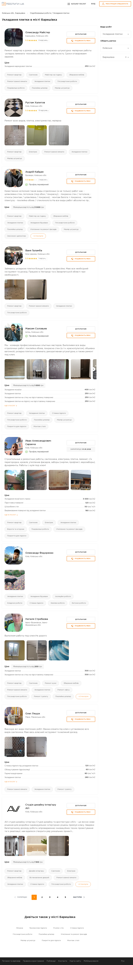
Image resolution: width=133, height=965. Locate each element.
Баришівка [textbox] (115, 57)
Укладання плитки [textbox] (112, 34)
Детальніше (81, 34)
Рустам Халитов (35, 103)
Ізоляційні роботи (63, 596)
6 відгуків (43, 40)
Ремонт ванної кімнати (17, 81)
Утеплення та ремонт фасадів (43, 229)
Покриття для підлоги (16, 426)
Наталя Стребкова (36, 619)
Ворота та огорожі (15, 529)
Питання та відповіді (11, 961)
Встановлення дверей (39, 877)
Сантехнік (33, 75)
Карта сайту (75, 961)
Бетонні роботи (79, 603)
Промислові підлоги (38, 928)
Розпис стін (58, 928)
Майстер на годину (53, 75)
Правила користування (33, 961)
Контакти (62, 961)
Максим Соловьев (36, 329)
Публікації (51, 961)
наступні (77, 897)
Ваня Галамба (33, 251)
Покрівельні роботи (16, 88)
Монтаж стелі (40, 426)
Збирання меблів (76, 75)
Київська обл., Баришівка (13, 13)
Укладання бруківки (39, 223)
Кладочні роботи (14, 603)
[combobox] (115, 34)
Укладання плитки (42, 81)
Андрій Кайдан (34, 172)
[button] (93, 369)
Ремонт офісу (64, 690)
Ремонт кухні (50, 683)
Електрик (33, 152)
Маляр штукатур (62, 88)
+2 (38, 236)
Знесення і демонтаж (16, 236)
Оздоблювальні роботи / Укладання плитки (49, 13)
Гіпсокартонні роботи (67, 81)
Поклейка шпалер (40, 88)
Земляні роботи (58, 603)
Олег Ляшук (32, 714)
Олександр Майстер (37, 33)
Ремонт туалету (41, 696)
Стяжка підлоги (59, 413)
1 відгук (42, 258)
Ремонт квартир (14, 75)
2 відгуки (42, 179)
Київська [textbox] (107, 48)
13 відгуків (43, 110)
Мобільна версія (91, 961)
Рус (123, 961)
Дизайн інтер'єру (36, 871)
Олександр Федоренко (39, 553)
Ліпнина (19, 928)
